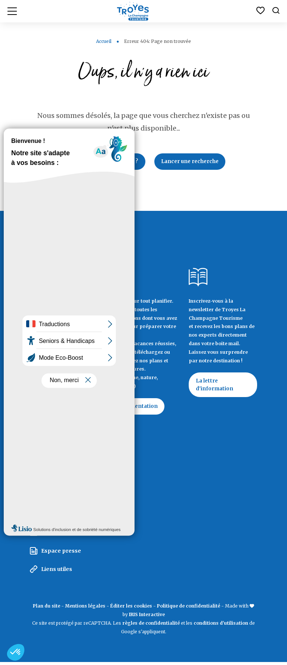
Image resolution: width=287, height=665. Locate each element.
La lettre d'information (215, 386)
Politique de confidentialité (188, 608)
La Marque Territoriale (72, 481)
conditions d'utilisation (221, 625)
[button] (16, 652)
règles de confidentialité (151, 625)
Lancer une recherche (192, 162)
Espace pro (56, 499)
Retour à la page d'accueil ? (101, 162)
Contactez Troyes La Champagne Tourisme (61, 441)
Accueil (103, 41)
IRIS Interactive (147, 617)
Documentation (138, 407)
